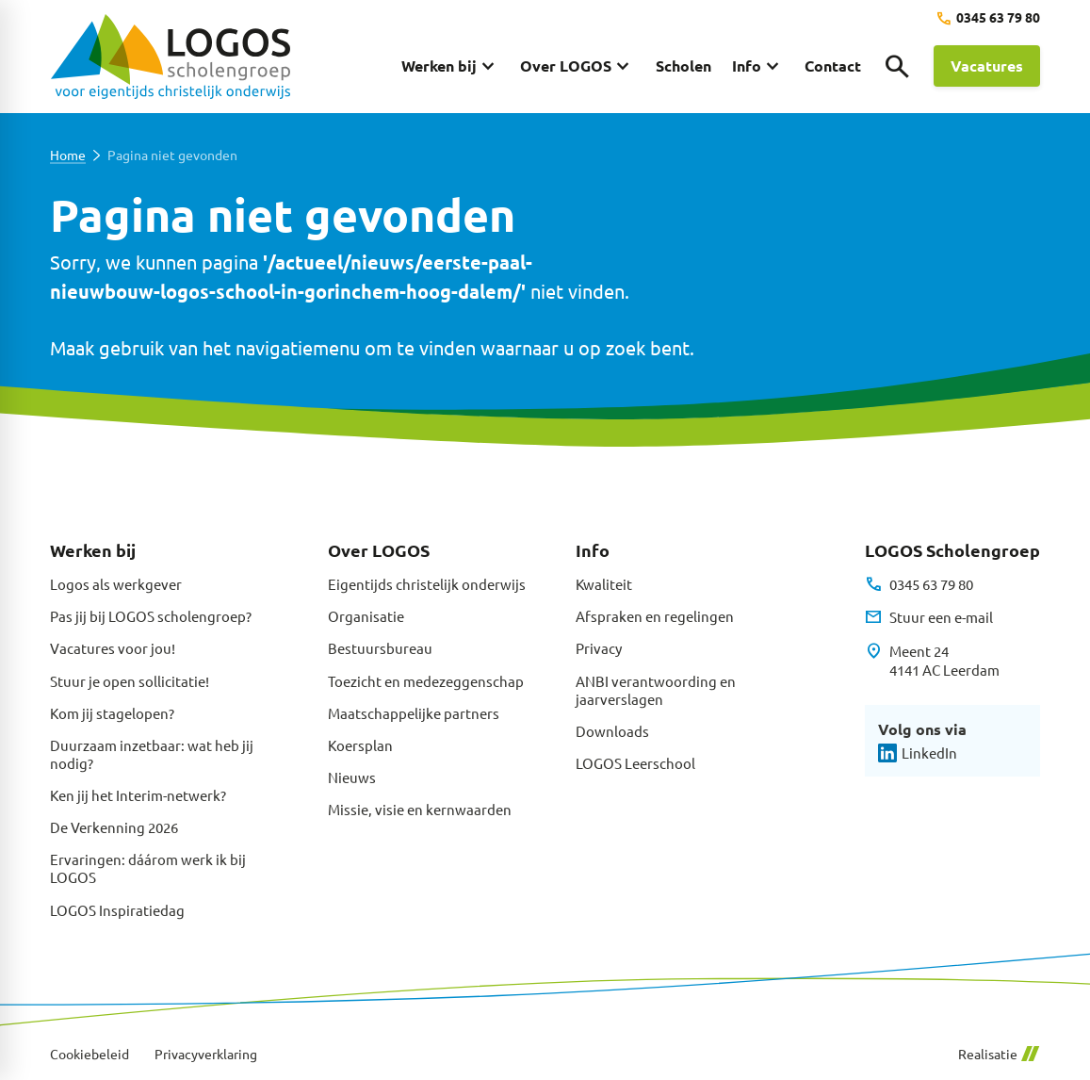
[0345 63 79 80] (987, 18)
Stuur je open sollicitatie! (129, 681)
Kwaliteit (604, 584)
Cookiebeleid (89, 1054)
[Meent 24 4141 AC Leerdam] (932, 661)
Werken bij (93, 550)
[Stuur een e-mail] (929, 617)
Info (593, 550)
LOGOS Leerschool (635, 763)
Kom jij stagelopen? (112, 713)
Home (68, 155)
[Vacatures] (987, 66)
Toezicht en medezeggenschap (426, 681)
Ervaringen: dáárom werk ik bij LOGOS (148, 868)
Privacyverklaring (206, 1054)
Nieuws (352, 777)
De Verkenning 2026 (114, 827)
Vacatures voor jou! (112, 648)
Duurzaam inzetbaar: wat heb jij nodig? (151, 754)
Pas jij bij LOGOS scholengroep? (151, 616)
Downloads (612, 731)
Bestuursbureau (380, 648)
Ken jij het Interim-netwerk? (138, 795)
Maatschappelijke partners (413, 713)
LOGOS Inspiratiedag (117, 910)
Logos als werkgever (116, 584)
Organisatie (366, 616)
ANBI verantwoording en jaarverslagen (656, 690)
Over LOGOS (379, 550)
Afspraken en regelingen (655, 616)
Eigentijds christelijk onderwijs (427, 584)
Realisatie (998, 1054)
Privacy (599, 648)
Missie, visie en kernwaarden (420, 809)
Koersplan (360, 745)
